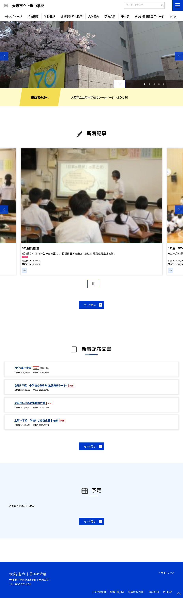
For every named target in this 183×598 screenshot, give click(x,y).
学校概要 (32, 16)
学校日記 (49, 16)
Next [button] (179, 56)
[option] (91, 54)
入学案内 (93, 16)
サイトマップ (167, 573)
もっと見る (90, 305)
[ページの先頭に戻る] (179, 594)
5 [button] (163, 84)
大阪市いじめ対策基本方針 (30, 403)
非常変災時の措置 (72, 16)
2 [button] (149, 84)
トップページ (14, 16)
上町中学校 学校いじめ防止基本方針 (36, 420)
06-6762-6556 (23, 584)
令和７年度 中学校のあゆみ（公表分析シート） (41, 385)
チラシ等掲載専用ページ (149, 16)
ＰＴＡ (173, 16)
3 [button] (154, 84)
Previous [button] (4, 56)
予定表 (125, 16)
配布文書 (109, 16)
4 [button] (159, 84)
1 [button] (144, 84)
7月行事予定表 (23, 368)
